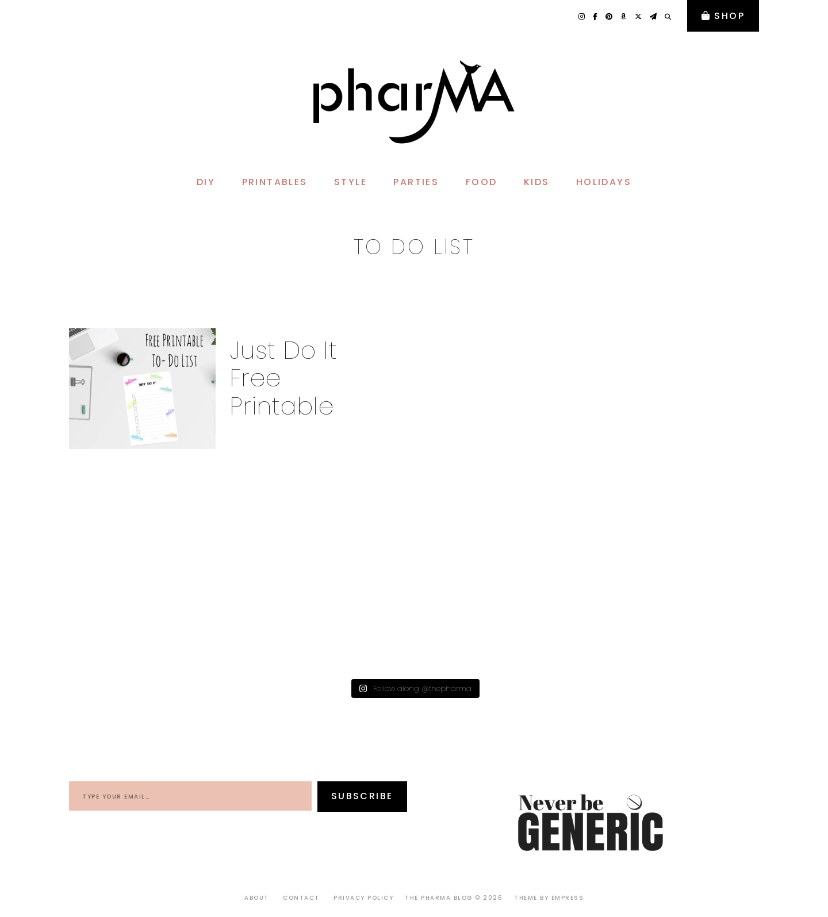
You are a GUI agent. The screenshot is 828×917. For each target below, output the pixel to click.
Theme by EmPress (549, 897)
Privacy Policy (363, 897)
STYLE (350, 182)
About (256, 897)
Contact (301, 897)
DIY (206, 182)
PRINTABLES (275, 182)
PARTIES (416, 182)
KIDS (537, 182)
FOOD (481, 182)
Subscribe (362, 796)
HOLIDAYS (603, 182)
